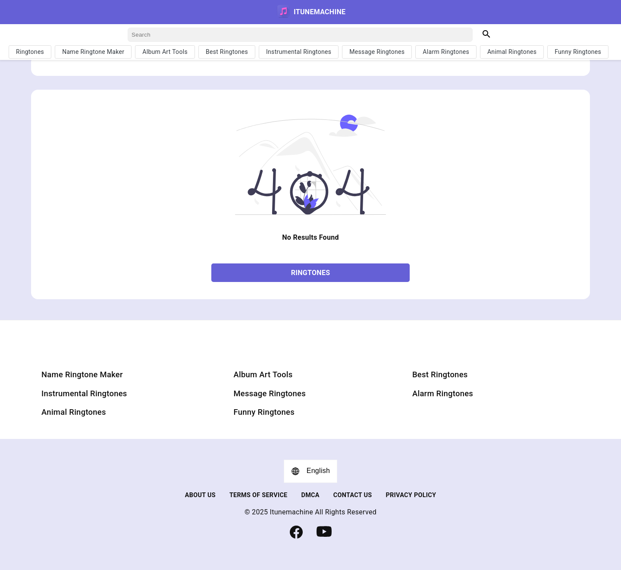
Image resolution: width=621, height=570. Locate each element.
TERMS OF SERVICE (258, 495)
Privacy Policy (411, 495)
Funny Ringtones (578, 51)
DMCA (310, 495)
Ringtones (30, 51)
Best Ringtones (227, 51)
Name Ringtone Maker (93, 51)
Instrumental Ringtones (298, 51)
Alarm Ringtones (446, 51)
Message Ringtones (377, 51)
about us (200, 495)
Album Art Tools (165, 51)
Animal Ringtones (511, 51)
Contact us (352, 495)
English (310, 471)
